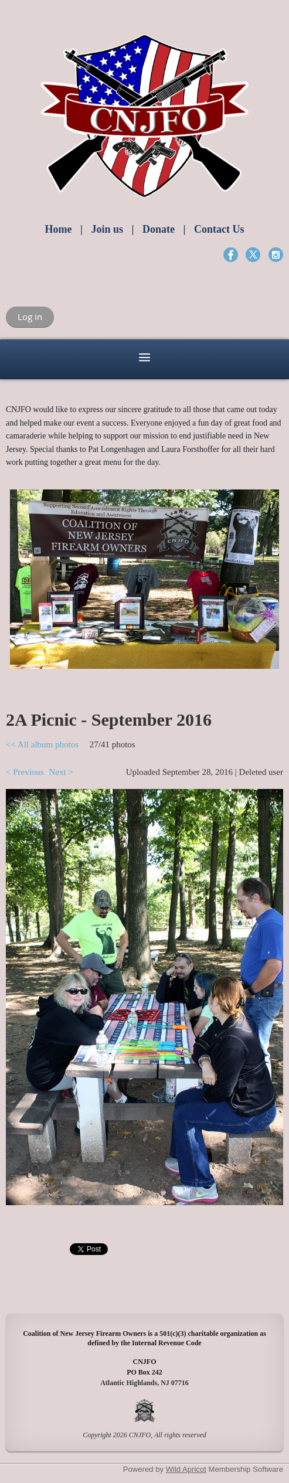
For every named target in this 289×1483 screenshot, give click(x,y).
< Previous (25, 772)
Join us (107, 229)
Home (58, 229)
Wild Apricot (186, 1469)
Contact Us (219, 229)
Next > (61, 772)
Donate (158, 229)
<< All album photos (42, 744)
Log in (30, 316)
